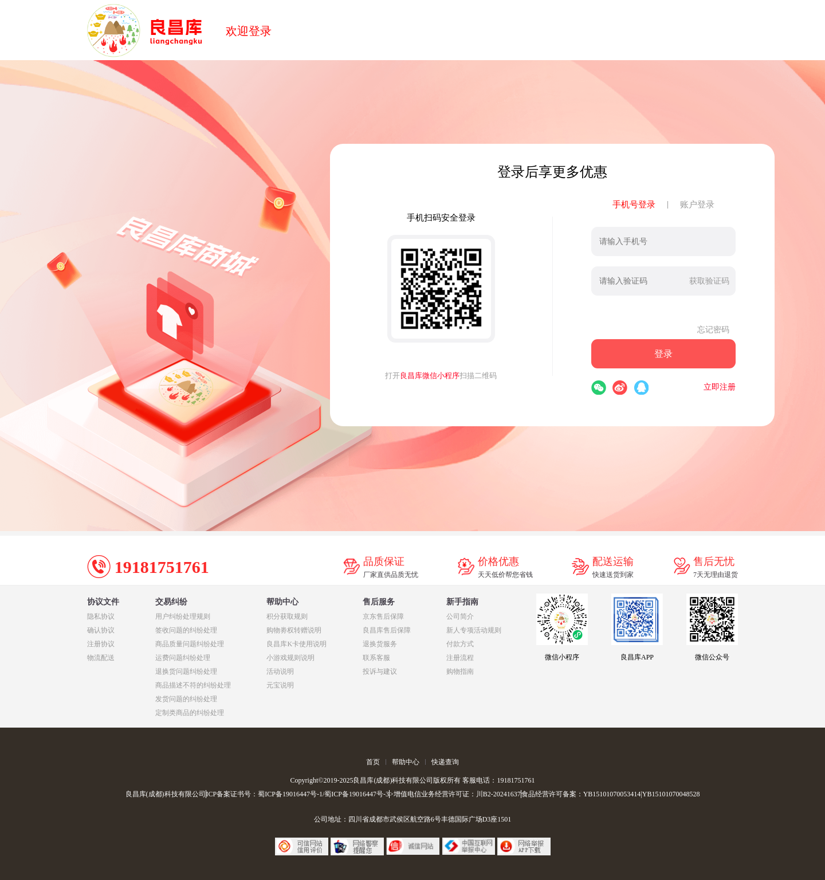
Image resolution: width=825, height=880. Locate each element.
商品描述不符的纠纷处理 (193, 685)
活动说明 (280, 671)
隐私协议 (101, 616)
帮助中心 (405, 762)
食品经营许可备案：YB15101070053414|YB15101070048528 (610, 794)
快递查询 (445, 762)
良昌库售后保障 (387, 630)
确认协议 (101, 630)
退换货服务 (380, 644)
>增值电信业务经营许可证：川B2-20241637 (455, 794)
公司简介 (460, 616)
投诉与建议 (380, 671)
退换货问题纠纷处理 (186, 671)
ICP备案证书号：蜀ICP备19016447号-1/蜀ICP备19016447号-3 (297, 794)
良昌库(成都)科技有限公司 (165, 794)
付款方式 (460, 644)
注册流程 (460, 658)
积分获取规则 (287, 616)
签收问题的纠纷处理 (186, 630)
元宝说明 (280, 685)
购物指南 (460, 671)
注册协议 (101, 644)
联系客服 (376, 658)
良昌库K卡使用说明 (296, 644)
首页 (373, 762)
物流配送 (101, 658)
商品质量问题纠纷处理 (189, 644)
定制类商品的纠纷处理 (189, 713)
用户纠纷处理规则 (182, 616)
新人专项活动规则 (473, 630)
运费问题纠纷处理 (182, 658)
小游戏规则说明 (290, 658)
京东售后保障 (383, 616)
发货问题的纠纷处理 (186, 699)
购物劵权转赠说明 (293, 630)
